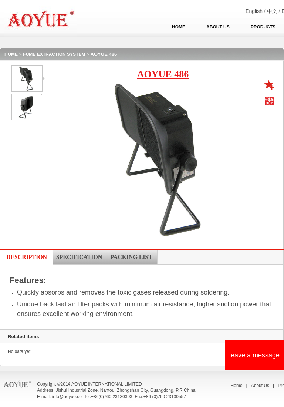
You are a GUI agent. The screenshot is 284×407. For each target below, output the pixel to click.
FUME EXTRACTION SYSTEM (54, 54)
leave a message (254, 355)
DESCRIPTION (26, 257)
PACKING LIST (131, 257)
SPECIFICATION (79, 257)
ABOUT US (218, 27)
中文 (272, 11)
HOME (178, 27)
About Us (260, 385)
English (254, 11)
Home (237, 385)
